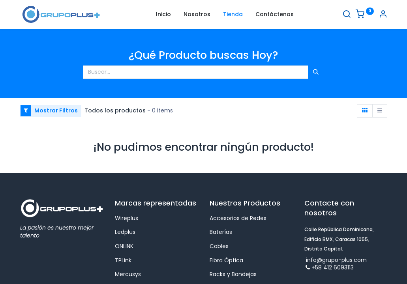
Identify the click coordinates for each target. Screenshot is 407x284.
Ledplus (125, 232)
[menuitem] (163, 14)
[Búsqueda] (316, 72)
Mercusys (129, 274)
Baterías (221, 232)
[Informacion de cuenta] (383, 15)
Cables (219, 246)
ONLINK (124, 246)
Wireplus (126, 218)
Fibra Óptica (226, 260)
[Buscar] (346, 15)
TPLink (123, 260)
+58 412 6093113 (329, 267)
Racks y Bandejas (233, 274)
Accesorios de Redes (238, 218)
